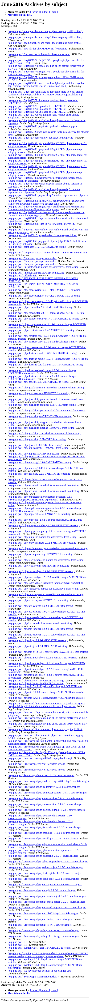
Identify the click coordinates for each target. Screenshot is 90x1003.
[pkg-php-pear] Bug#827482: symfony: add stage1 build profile (41, 137)
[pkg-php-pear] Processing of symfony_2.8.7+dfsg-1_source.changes (43, 930)
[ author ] (45, 12)
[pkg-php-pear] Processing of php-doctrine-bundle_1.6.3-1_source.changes (46, 809)
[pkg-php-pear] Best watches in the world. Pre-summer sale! (39, 54)
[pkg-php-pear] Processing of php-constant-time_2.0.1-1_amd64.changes (45, 798)
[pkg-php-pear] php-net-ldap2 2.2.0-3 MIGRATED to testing (39, 473)
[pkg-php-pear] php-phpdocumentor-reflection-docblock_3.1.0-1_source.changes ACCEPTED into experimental (40, 498)
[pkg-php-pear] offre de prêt (22, 275)
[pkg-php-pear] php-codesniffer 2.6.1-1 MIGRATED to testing (40, 307)
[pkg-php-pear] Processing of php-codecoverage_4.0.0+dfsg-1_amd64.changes (48, 781)
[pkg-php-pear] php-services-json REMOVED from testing (38, 600)
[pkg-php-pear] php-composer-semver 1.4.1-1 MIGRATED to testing (43, 318)
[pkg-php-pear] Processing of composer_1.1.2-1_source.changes (41, 775)
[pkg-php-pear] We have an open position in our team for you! (40, 970)
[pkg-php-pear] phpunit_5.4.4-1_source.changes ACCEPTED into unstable (46, 692)
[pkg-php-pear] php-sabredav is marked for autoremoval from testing (43, 588)
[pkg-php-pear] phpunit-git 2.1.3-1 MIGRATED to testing (38, 646)
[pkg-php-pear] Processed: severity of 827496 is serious (36, 769)
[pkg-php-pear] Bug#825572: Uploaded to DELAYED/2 (37, 106)
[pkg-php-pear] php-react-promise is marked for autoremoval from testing (46, 560)
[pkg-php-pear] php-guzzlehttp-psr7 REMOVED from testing (40, 416)
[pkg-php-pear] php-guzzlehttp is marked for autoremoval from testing (44, 433)
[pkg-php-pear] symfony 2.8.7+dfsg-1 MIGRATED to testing (39, 947)
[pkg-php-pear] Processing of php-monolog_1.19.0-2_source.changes (43, 832)
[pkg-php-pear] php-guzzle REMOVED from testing (35, 445)
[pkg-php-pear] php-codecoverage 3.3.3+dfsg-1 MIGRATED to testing (44, 290)
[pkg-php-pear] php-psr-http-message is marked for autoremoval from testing (47, 548)
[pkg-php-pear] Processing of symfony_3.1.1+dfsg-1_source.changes (43, 936)
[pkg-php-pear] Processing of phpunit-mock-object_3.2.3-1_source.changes (47, 907)
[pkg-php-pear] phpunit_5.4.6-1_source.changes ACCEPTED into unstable (46, 697)
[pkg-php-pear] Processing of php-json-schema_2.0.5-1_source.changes (45, 827)
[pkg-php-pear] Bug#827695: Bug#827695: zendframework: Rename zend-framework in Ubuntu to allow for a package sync (46, 202)
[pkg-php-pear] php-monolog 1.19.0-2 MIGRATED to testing (39, 462)
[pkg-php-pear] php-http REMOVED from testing (34, 453)
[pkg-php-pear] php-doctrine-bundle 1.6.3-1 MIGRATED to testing (42, 353)
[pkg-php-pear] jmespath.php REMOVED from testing (36, 272)
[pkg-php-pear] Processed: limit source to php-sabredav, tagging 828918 (45, 729)
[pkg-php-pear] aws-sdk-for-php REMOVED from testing (38, 48)
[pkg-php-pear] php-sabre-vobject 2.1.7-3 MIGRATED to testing (41, 571)
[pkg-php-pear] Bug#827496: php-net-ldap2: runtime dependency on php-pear (48, 195)
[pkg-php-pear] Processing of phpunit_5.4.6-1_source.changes (40, 924)
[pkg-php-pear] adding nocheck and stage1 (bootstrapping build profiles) (45, 31)
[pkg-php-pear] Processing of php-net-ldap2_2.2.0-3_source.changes (43, 838)
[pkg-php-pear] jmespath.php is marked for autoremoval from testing (43, 267)
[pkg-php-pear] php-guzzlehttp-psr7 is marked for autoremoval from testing (47, 410)
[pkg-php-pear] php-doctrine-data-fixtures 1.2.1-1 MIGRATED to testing (45, 364)
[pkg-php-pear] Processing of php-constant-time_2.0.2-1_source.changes (45, 804)
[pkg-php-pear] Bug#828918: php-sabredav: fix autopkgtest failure (42, 235)
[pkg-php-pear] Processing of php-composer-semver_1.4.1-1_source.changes (47, 792)
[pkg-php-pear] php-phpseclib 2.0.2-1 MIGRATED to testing (39, 514)
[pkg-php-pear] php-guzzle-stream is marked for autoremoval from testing (46, 387)
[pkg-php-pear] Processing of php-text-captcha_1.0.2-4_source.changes (45, 873)
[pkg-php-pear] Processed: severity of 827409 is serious (36, 764)
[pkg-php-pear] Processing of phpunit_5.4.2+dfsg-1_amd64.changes (43, 913)
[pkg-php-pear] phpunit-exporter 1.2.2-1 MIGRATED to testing (41, 628)
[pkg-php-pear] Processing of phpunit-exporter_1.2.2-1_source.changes (45, 884)
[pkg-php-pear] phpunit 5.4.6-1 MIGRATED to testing (36, 683)
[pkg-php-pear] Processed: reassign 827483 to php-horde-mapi (40, 758)
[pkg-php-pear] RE (18, 942)
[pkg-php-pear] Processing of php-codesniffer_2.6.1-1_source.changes (44, 786)
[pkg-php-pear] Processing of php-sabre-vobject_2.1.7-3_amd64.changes (45, 867)
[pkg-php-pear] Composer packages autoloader (32, 258)
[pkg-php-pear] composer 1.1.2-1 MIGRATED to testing (37, 246)
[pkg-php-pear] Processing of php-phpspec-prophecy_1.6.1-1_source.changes (48, 861)
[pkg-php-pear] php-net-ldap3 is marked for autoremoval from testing (44, 491)
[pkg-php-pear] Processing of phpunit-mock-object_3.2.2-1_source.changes (47, 901)
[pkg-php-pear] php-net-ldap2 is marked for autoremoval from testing (44, 485)
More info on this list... (20, 14)
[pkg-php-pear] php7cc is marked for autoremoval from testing (40, 623)
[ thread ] (35, 12)
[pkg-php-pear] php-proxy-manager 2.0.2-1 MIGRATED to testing (42, 542)
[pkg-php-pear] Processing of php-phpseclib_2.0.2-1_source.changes (43, 855)
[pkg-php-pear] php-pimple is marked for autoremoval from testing (42, 537)
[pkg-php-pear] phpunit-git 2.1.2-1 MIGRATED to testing (38, 640)
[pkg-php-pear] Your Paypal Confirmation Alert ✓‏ (34, 976)
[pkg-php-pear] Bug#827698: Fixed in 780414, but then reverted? (42, 223)
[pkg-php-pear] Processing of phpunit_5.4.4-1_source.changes (40, 919)
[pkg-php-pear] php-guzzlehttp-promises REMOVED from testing (42, 404)
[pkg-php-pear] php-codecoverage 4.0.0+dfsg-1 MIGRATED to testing (44, 295)
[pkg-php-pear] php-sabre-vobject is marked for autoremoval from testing (46, 583)
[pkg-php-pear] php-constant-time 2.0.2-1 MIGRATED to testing (41, 330)
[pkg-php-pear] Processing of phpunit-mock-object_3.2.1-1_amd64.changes (47, 896)
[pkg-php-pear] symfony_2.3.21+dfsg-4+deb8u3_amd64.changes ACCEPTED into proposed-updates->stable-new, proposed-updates (48, 955)
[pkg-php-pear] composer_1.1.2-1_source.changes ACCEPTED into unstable (47, 252)
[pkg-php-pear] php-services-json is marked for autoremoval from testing (45, 594)
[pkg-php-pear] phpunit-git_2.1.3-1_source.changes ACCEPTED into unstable (48, 651)
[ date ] (54, 12)
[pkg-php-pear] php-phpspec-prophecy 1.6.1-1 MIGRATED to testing (44, 525)
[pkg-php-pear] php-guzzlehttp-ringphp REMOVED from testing (41, 427)
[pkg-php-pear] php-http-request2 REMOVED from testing (38, 448)
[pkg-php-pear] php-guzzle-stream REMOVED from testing (39, 393)
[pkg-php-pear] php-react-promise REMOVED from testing (39, 565)
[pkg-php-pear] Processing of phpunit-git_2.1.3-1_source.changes (42, 890)
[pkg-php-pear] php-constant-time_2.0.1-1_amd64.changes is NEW (43, 341)
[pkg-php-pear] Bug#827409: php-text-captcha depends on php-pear (43, 126)
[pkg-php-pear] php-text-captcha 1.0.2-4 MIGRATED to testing (41, 606)
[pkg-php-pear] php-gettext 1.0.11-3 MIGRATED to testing (38, 381)
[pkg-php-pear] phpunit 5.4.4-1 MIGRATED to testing (36, 680)
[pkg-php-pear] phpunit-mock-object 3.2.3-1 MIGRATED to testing (43, 657)
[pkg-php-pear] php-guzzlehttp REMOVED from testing (37, 439)
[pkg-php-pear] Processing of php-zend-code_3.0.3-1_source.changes (44, 878)
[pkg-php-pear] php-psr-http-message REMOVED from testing (40, 554)
